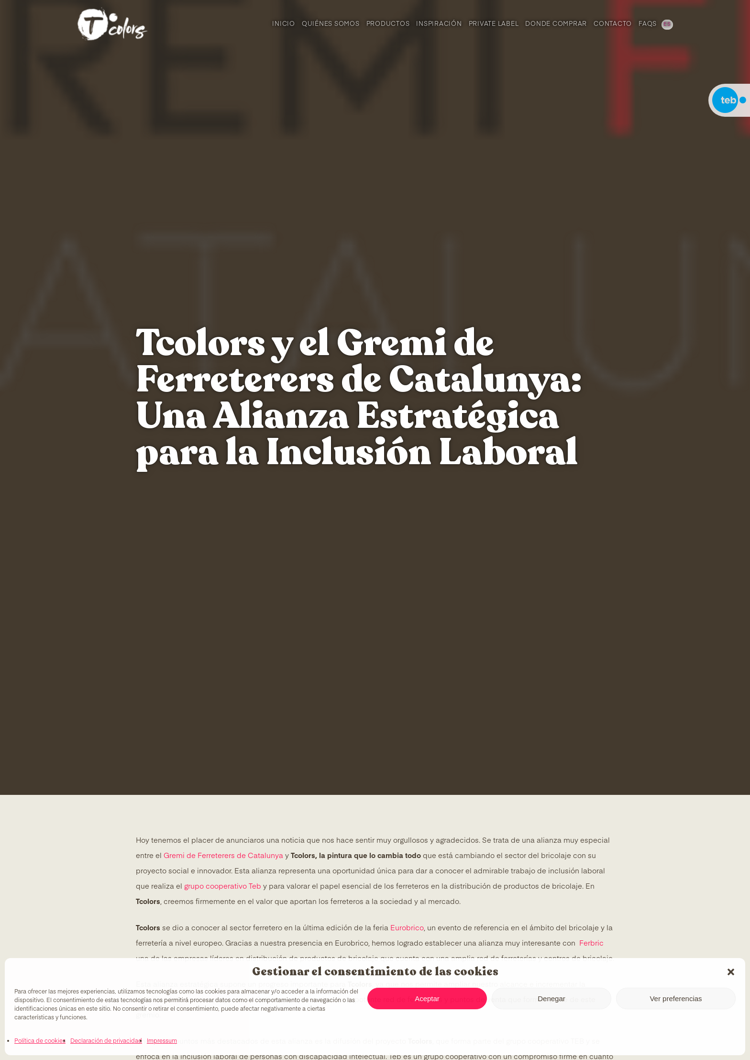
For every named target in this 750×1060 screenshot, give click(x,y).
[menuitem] (666, 24)
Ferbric (591, 943)
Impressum (162, 1041)
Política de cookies (40, 1041)
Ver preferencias (676, 998)
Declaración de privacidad (106, 1041)
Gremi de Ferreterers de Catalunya (223, 855)
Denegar (551, 998)
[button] (731, 972)
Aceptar (427, 998)
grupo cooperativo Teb (222, 886)
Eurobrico (407, 928)
